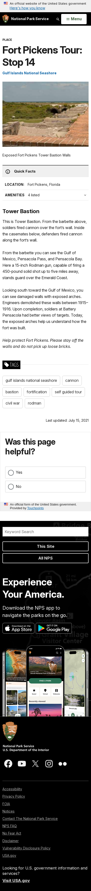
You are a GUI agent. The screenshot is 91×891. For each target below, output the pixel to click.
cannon (72, 380)
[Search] (45, 532)
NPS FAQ (9, 826)
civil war (13, 403)
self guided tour (68, 391)
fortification (37, 391)
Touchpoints (35, 508)
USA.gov (9, 855)
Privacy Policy (13, 796)
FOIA (6, 804)
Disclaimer (10, 841)
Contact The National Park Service (30, 818)
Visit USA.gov (16, 880)
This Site (45, 546)
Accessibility (12, 789)
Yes (19, 472)
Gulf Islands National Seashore (29, 73)
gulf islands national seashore (31, 380)
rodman (34, 403)
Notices (8, 811)
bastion (12, 391)
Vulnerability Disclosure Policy (26, 848)
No (18, 486)
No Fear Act (11, 833)
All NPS (45, 558)
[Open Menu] (74, 19)
